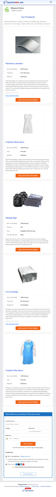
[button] (16, 464)
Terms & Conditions (46, 486)
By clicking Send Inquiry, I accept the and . (28, 447)
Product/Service (10, 421)
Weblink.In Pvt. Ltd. (25, 486)
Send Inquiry (28, 444)
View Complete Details (12, 95)
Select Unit (31, 428)
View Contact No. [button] (28, 474)
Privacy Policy (39, 447)
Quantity (7, 428)
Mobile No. (8, 435)
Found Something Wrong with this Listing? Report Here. (29, 467)
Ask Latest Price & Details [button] (28, 100)
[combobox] (9, 438)
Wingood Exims (17, 8)
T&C (33, 447)
